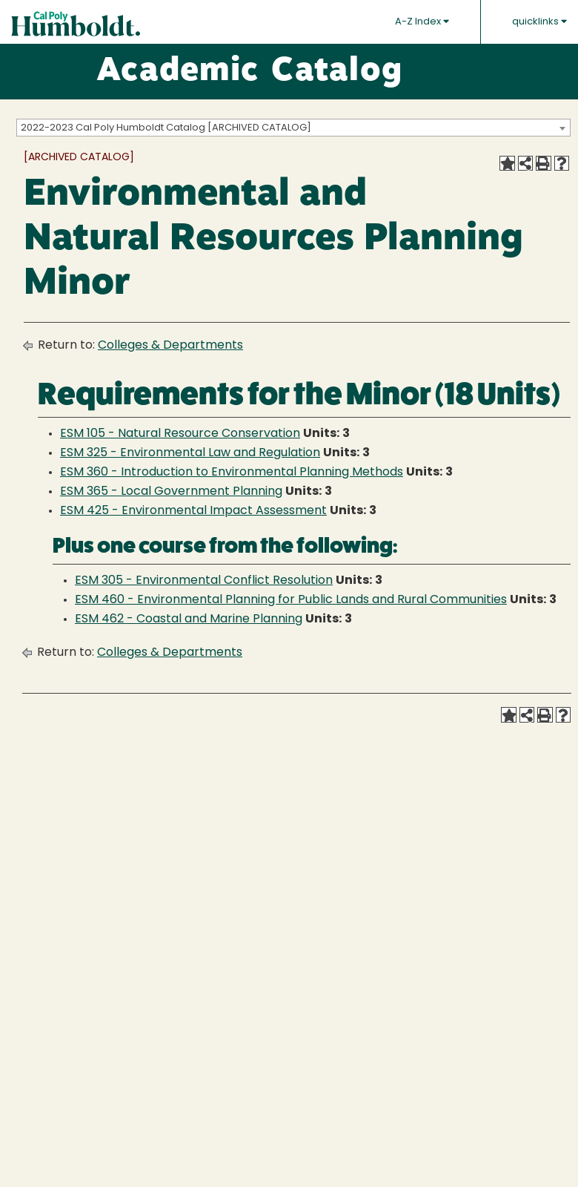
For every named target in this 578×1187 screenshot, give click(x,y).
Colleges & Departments (170, 346)
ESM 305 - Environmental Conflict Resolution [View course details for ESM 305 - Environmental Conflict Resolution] (204, 581)
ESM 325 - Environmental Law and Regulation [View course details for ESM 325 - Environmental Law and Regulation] (190, 453)
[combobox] (293, 128)
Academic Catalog (249, 72)
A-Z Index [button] (422, 21)
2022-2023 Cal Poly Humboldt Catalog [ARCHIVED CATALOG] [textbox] (166, 128)
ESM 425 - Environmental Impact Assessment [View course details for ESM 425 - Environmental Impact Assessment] (193, 511)
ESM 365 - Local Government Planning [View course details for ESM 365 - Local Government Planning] (171, 492)
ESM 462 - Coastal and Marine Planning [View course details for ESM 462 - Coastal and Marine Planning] (188, 619)
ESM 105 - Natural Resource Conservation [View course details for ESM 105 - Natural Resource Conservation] (180, 434)
